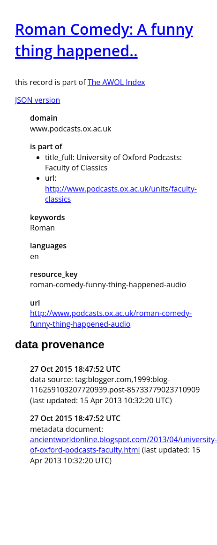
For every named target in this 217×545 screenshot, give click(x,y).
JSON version (37, 100)
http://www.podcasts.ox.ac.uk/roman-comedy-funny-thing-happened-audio (111, 318)
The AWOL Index (116, 82)
